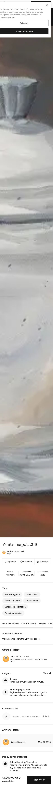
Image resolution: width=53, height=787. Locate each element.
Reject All (24, 23)
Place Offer (39, 779)
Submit (46, 716)
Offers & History (28, 623)
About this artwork (10, 623)
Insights (42, 623)
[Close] (47, 5)
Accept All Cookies (24, 31)
